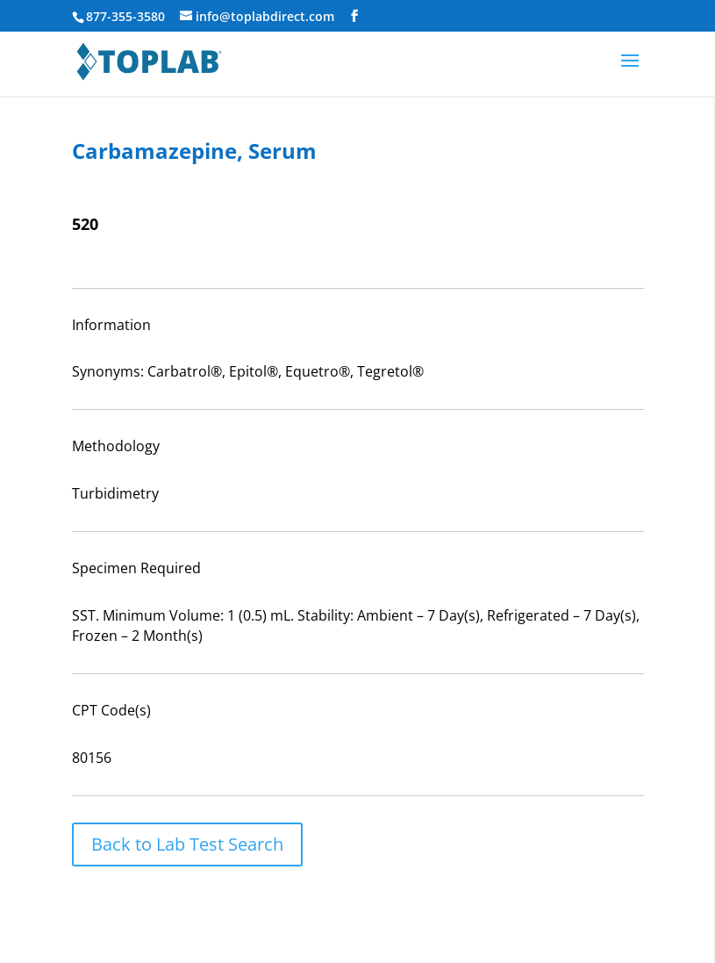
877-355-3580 (125, 16)
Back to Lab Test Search (187, 844)
